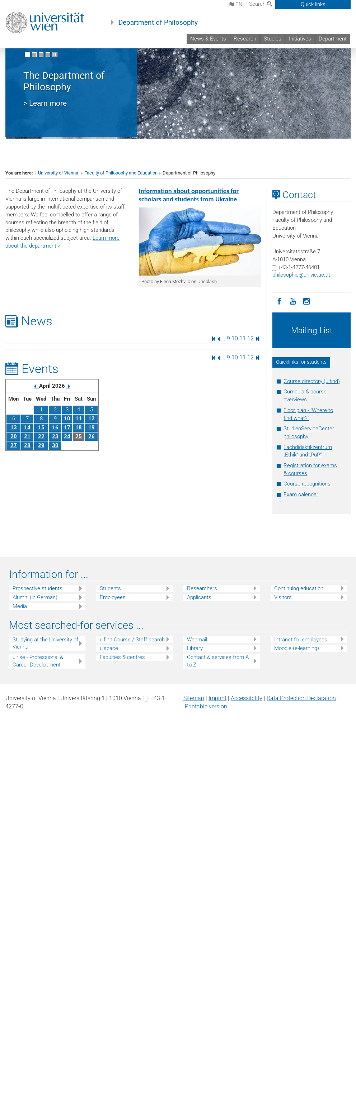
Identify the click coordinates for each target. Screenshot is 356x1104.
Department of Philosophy (158, 23)
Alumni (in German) (35, 597)
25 (78, 436)
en (236, 4)
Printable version (206, 706)
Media (20, 606)
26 (91, 436)
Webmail (197, 639)
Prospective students (37, 588)
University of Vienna (58, 173)
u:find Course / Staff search (132, 639)
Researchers (202, 588)
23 (55, 436)
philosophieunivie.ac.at (301, 275)
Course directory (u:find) (312, 381)
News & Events (208, 38)
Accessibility (246, 698)
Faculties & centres (122, 657)
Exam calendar (301, 494)
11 (242, 338)
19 (91, 427)
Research (245, 38)
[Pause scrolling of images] (54, 54)
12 (250, 338)
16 (55, 427)
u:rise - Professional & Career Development (38, 661)
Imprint (217, 698)
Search (260, 4)
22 (41, 436)
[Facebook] (279, 300)
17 (67, 427)
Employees (113, 597)
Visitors (283, 597)
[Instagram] (306, 300)
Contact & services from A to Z (218, 661)
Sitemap (193, 698)
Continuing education (298, 588)
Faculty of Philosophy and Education (121, 173)
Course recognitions (307, 484)
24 (67, 436)
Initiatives (300, 38)
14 (27, 427)
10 (234, 338)
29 (41, 445)
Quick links (313, 4)
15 (41, 427)
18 (78, 427)
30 (55, 445)
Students (110, 588)
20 (13, 436)
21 (27, 436)
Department (333, 38)
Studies (272, 38)
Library (195, 648)
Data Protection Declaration (301, 698)
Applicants (199, 597)
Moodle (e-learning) (296, 648)
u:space (109, 648)
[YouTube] (293, 300)
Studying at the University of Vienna (45, 643)
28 (27, 445)
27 (13, 445)
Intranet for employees (300, 639)
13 (13, 427)
